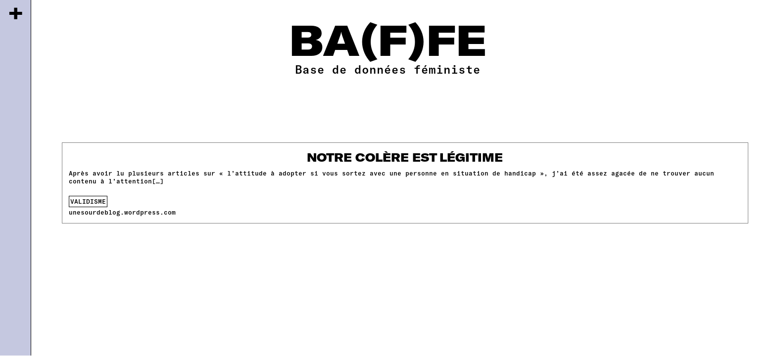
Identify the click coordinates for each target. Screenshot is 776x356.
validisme (88, 201)
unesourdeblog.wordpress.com (122, 212)
